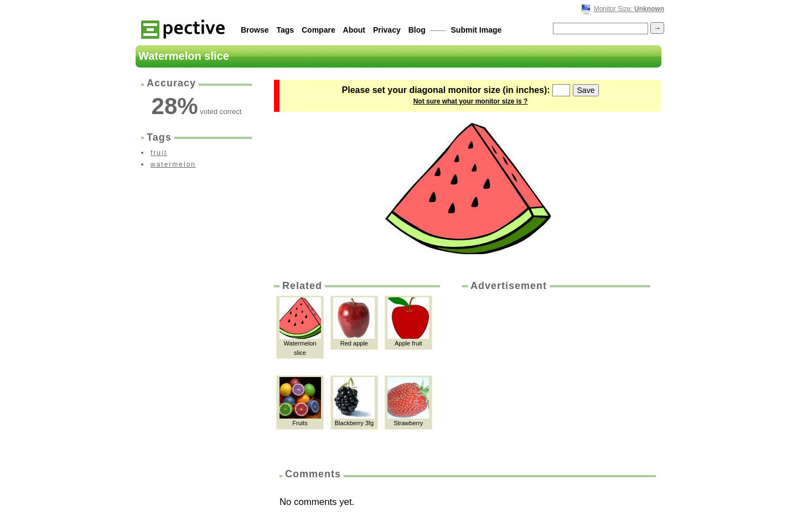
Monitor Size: (629, 9)
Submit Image (476, 29)
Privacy (387, 29)
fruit (159, 153)
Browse (255, 29)
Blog (417, 29)
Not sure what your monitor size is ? (470, 101)
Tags (285, 29)
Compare (318, 29)
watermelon (173, 164)
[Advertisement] (555, 375)
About (354, 29)
